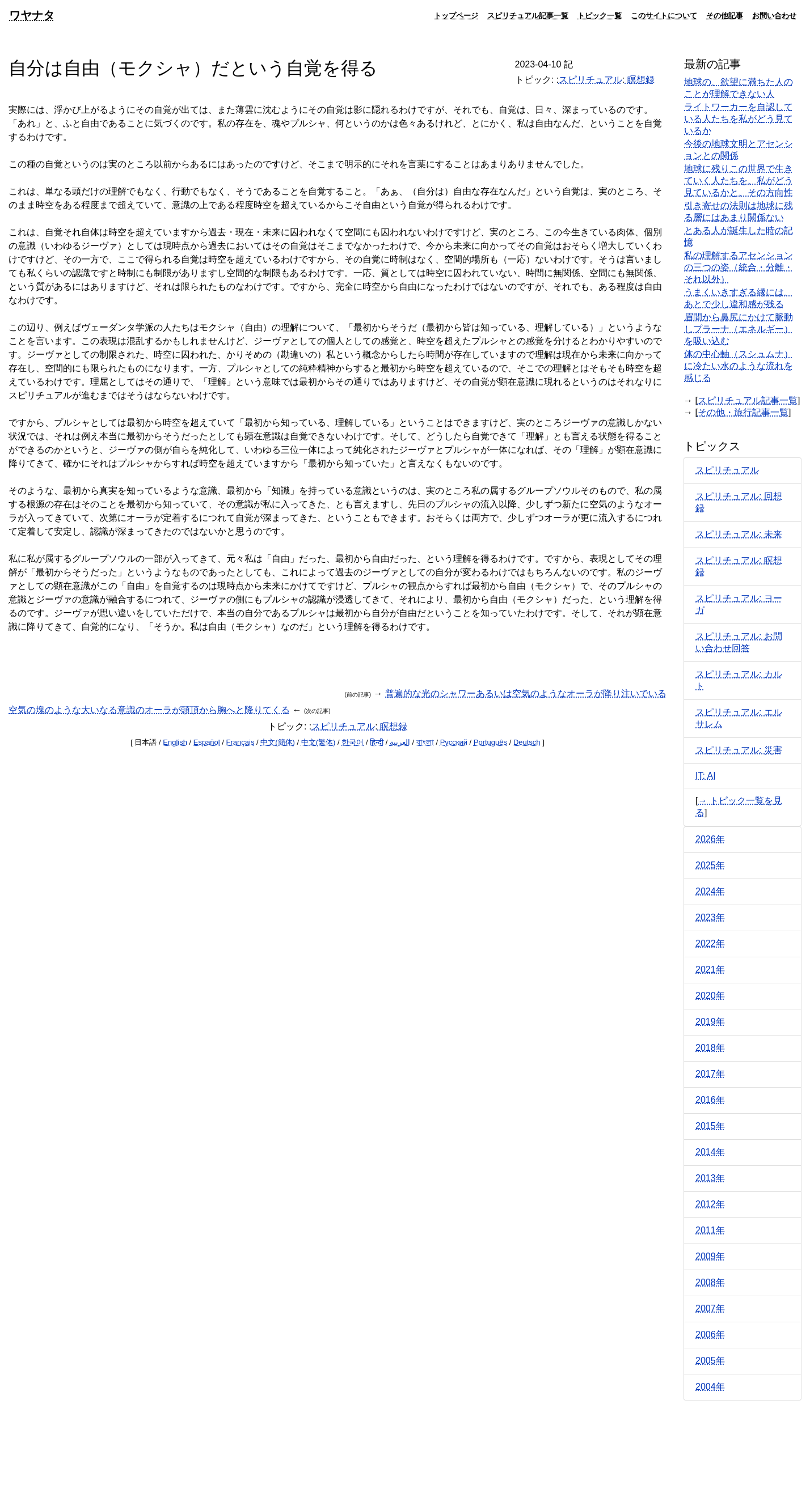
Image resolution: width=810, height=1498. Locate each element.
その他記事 (724, 15)
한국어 (352, 742)
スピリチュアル (590, 79)
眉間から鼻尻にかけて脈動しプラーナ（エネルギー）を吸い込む (738, 329)
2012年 (710, 1204)
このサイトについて (664, 15)
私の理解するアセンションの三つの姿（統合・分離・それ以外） (738, 267)
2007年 (710, 1308)
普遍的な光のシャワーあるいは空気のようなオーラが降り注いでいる (525, 693)
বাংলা (425, 742)
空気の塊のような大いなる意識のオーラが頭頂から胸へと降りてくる (149, 710)
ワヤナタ (31, 15)
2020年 (710, 995)
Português (490, 742)
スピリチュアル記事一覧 (527, 15)
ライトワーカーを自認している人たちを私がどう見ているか (738, 118)
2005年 (710, 1360)
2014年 (710, 1152)
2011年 (710, 1230)
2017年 (710, 1074)
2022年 (710, 943)
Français (240, 742)
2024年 (710, 891)
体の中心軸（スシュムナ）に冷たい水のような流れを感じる (738, 366)
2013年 (710, 1178)
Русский (453, 742)
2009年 (710, 1256)
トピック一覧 (599, 15)
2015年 (710, 1126)
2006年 (710, 1334)
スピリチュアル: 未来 (738, 534)
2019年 (710, 1021)
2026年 (710, 839)
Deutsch (527, 742)
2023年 (710, 917)
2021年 (710, 969)
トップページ (456, 15)
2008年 (710, 1282)
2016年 (710, 1100)
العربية (400, 742)
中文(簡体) (277, 742)
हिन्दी (376, 742)
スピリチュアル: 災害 (738, 750)
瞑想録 (639, 79)
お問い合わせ (774, 15)
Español (206, 742)
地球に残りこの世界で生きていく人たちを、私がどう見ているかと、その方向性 (738, 180)
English (175, 742)
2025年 (710, 865)
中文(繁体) (318, 742)
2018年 (710, 1048)
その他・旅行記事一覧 (743, 412)
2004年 (710, 1386)
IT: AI (705, 775)
